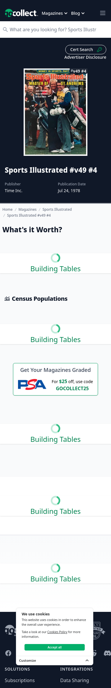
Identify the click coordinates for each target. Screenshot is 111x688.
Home (7, 209)
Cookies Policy (57, 632)
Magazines (28, 209)
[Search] (58, 29)
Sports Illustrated (57, 209)
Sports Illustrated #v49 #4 (29, 215)
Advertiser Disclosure (85, 57)
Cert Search (86, 50)
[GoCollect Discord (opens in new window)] (107, 653)
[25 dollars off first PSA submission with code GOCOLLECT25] (55, 384)
